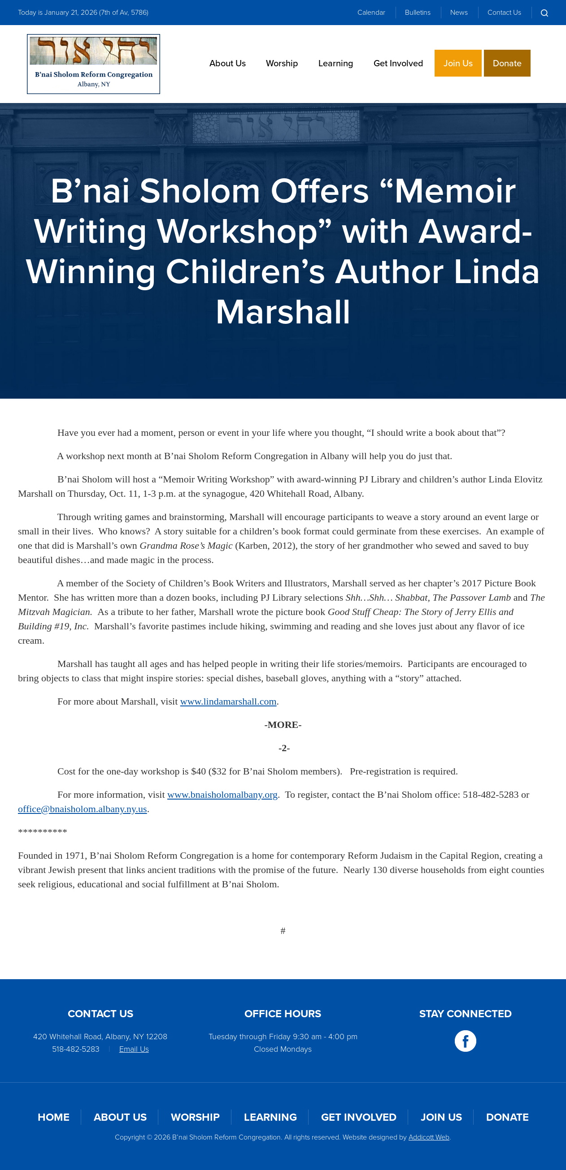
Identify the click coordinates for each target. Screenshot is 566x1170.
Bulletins (418, 12)
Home (54, 1117)
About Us (227, 63)
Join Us (458, 63)
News (459, 12)
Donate (507, 63)
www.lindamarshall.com (228, 701)
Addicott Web (429, 1137)
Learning (335, 63)
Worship (282, 63)
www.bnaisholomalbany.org (222, 794)
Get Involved (398, 63)
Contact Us (504, 12)
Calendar (371, 12)
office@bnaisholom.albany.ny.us (82, 808)
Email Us (134, 1049)
